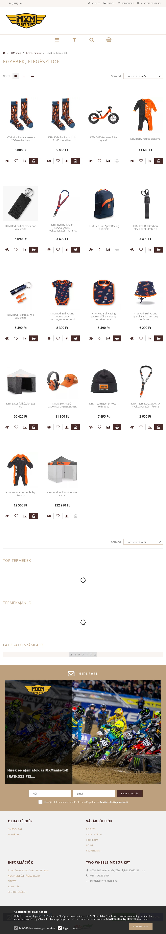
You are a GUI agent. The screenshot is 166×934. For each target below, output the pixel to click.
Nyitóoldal (15, 829)
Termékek (14, 834)
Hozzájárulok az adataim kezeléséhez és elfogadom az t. (86, 801)
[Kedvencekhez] (16, 161)
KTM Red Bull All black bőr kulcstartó (20, 227)
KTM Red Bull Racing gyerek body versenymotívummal (62, 316)
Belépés (87, 3)
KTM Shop (16, 52)
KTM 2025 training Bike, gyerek (103, 138)
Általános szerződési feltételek (28, 870)
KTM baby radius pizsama (145, 138)
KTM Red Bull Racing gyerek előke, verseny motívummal (103, 316)
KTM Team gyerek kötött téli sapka (103, 405)
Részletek (7, 161)
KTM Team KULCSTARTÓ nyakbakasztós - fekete (145, 405)
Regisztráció (94, 834)
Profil (104, 3)
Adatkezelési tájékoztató (24, 875)
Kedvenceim (93, 850)
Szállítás (13, 886)
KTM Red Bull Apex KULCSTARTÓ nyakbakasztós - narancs (62, 227)
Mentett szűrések (149, 3)
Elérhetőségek (17, 891)
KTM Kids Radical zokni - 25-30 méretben (21, 138)
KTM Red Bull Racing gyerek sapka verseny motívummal (145, 316)
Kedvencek (124, 3)
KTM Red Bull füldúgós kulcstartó (20, 316)
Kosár (90, 845)
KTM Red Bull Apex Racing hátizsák (104, 227)
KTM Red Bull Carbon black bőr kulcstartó (145, 227)
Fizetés (12, 881)
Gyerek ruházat (33, 52)
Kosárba (33, 161)
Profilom (92, 839)
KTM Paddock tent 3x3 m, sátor (62, 494)
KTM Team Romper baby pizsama (20, 494)
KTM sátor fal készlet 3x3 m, (20, 405)
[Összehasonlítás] (25, 161)
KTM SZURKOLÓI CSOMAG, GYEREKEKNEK (62, 405)
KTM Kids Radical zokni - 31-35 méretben (62, 138)
